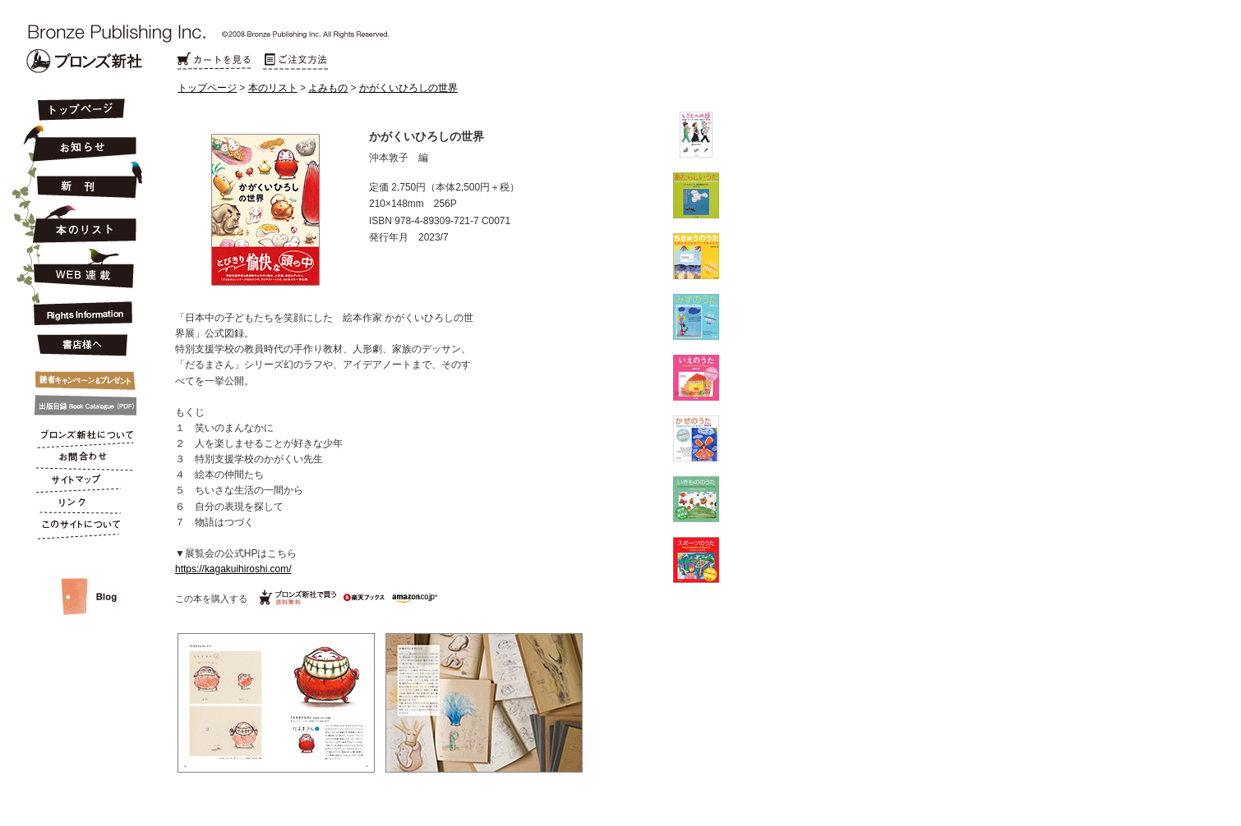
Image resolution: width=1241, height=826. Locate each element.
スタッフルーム (79, 579)
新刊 (79, 180)
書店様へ (79, 345)
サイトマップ (79, 482)
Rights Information (79, 310)
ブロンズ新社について (79, 436)
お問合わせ (79, 459)
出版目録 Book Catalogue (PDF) (79, 405)
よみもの (328, 88)
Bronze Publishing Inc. (84, 60)
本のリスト (273, 88)
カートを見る (213, 61)
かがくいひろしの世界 (408, 88)
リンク (79, 505)
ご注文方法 (296, 61)
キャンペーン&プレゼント (79, 376)
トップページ (207, 88)
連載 (79, 268)
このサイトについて (79, 528)
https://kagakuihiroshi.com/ (233, 569)
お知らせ (79, 141)
